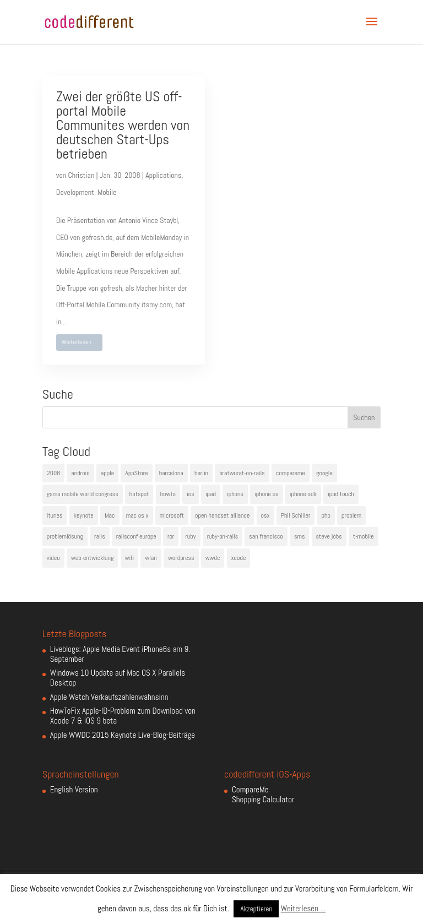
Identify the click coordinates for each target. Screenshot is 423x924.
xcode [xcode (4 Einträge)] (238, 557)
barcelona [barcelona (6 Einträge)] (171, 473)
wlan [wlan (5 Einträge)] (150, 557)
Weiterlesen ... (79, 342)
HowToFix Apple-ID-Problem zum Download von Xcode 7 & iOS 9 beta (123, 715)
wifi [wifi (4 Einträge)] (129, 557)
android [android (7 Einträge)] (80, 473)
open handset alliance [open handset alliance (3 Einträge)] (222, 515)
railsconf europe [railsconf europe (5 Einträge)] (136, 536)
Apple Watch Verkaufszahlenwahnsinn (109, 697)
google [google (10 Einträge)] (324, 473)
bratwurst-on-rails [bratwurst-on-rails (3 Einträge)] (241, 473)
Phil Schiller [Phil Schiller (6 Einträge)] (296, 515)
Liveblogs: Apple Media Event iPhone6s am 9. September (120, 654)
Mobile (106, 192)
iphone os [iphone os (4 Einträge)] (266, 494)
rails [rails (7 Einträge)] (99, 536)
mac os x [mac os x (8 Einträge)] (137, 515)
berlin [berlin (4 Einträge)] (201, 473)
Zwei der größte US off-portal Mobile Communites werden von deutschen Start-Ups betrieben (122, 125)
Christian (81, 175)
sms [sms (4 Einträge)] (299, 536)
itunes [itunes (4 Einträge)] (55, 515)
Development (75, 192)
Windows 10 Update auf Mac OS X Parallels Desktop (117, 677)
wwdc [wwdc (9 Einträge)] (212, 557)
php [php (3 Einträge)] (326, 515)
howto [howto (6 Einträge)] (168, 494)
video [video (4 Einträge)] (53, 557)
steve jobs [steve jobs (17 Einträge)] (329, 536)
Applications (163, 175)
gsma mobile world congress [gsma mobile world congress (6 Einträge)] (82, 494)
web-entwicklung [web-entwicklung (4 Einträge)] (92, 557)
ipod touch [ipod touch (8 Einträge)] (341, 494)
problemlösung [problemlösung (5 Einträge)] (65, 536)
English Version (74, 789)
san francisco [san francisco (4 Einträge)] (266, 536)
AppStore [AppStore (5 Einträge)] (136, 473)
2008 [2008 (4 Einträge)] (53, 473)
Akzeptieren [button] (256, 909)
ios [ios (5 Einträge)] (190, 494)
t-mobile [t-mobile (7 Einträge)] (363, 536)
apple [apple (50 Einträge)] (107, 473)
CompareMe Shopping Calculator (263, 794)
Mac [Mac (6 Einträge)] (110, 515)
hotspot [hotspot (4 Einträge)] (139, 494)
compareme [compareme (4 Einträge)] (290, 473)
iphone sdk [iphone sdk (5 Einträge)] (303, 494)
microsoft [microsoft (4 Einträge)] (172, 515)
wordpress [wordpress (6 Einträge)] (181, 557)
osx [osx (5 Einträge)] (265, 515)
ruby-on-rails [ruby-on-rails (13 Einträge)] (222, 536)
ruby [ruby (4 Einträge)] (190, 536)
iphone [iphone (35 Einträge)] (235, 494)
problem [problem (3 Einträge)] (351, 515)
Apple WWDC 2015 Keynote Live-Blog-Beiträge (122, 735)
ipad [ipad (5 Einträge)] (210, 494)
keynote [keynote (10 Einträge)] (84, 515)
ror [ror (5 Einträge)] (170, 536)
